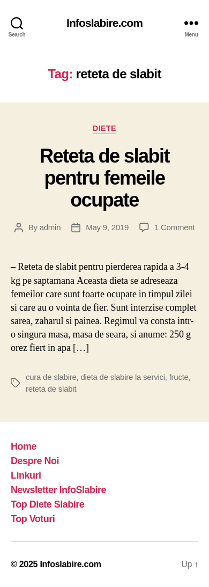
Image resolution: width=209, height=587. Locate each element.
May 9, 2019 (107, 227)
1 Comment (174, 227)
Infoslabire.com (104, 22)
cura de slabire (51, 376)
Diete (104, 128)
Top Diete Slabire (47, 504)
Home (23, 446)
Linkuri (26, 475)
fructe (179, 376)
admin (50, 227)
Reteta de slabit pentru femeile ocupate (104, 178)
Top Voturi (33, 518)
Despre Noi (35, 461)
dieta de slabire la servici (122, 376)
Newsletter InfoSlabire (58, 490)
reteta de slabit (51, 388)
